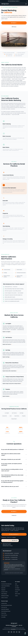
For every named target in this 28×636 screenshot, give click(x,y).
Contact (16, 595)
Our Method (17, 587)
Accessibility (3, 617)
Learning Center (4, 603)
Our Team (16, 585)
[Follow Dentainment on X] (11, 632)
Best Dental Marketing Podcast (6, 605)
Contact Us (14, 515)
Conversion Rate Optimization (6, 583)
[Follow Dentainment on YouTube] (14, 632)
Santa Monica (16, 416)
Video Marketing (4, 593)
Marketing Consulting (5, 595)
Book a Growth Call (14, 534)
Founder (16, 591)
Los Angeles (7, 413)
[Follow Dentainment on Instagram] (9, 632)
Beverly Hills (5, 416)
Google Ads (3, 589)
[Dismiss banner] (26, 1)
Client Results (17, 589)
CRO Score (14, 26)
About (16, 583)
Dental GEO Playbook (5, 609)
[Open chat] (25, 633)
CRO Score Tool (4, 607)
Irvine (11, 416)
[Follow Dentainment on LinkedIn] (19, 632)
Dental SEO (3, 587)
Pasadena (23, 416)
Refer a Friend (17, 593)
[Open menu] (26, 4)
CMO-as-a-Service (4, 597)
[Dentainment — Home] (5, 4)
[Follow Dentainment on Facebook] (17, 632)
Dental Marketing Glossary (5, 611)
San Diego (21, 413)
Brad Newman (13, 629)
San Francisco (14, 413)
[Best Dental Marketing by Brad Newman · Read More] (14, 1)
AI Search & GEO (4, 591)
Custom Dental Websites (5, 585)
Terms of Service (4, 615)
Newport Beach (14, 419)
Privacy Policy (3, 613)
